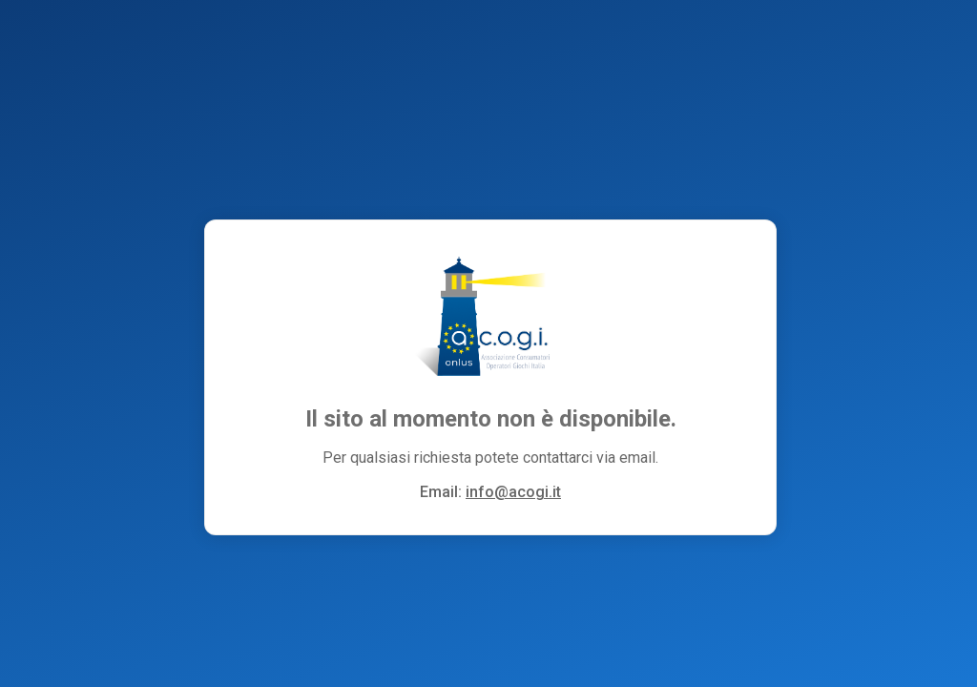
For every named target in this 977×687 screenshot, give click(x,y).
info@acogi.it (513, 492)
